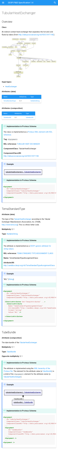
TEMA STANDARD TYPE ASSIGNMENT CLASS (35, 253)
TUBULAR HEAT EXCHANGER (28, 144)
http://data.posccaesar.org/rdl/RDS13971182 (36, 35)
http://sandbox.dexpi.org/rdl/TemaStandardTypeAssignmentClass (29, 265)
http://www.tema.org (9, 225)
